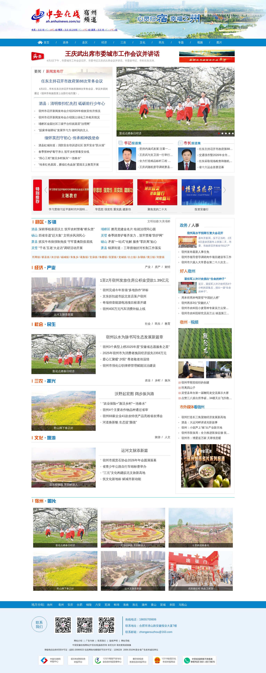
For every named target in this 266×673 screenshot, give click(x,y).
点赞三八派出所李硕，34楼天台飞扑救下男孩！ (210, 398)
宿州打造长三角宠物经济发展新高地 (203, 417)
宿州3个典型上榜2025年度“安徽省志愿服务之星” (136, 347)
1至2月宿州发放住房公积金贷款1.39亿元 (134, 280)
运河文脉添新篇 (134, 450)
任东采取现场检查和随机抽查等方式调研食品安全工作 (232, 161)
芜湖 (107, 604)
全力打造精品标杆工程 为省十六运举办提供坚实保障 (171, 160)
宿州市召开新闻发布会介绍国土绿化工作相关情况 (69, 117)
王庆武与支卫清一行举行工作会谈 (160, 154)
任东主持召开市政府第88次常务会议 (72, 81)
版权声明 (113, 641)
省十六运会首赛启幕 (211, 167)
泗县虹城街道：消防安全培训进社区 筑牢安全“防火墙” (72, 145)
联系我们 (102, 641)
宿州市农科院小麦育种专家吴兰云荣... (204, 308)
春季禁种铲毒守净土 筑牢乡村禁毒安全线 (64, 151)
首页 (46, 42)
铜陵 (89, 604)
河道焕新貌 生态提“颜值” (120, 422)
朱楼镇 (103, 257)
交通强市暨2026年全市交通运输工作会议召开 (227, 155)
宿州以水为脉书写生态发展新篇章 (134, 337)
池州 (49, 604)
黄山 (153, 604)
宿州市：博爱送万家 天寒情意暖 (201, 438)
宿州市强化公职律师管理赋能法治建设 (129, 365)
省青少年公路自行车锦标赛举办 (124, 466)
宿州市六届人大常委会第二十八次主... (204, 262)
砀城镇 (65, 257)
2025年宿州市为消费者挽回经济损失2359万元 (135, 353)
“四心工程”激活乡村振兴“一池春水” (60, 158)
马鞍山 (183, 604)
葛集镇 (84, 257)
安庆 (70, 604)
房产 (157, 266)
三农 (123, 42)
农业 (148, 380)
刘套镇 (160, 257)
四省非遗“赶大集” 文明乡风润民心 (62, 235)
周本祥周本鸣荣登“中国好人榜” (200, 297)
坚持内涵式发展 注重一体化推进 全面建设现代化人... (171, 148)
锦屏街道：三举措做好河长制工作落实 (134, 248)
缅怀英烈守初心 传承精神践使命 (72, 138)
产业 (148, 266)
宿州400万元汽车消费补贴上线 (124, 309)
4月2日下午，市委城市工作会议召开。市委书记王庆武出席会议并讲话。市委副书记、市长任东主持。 (101, 60)
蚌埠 (116, 604)
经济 (104, 42)
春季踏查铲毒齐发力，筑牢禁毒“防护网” (135, 235)
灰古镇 (55, 257)
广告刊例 (90, 641)
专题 (181, 42)
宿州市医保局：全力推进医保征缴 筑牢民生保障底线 (213, 432)
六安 (98, 604)
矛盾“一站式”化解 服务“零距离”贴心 (132, 241)
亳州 (61, 604)
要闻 (37, 71)
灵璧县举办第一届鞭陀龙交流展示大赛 (205, 392)
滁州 (144, 604)
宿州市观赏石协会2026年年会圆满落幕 (129, 460)
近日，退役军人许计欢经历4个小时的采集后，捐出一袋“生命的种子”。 (214, 287)
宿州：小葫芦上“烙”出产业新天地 (201, 427)
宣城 (163, 604)
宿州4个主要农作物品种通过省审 (125, 410)
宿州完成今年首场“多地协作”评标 (125, 290)
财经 (167, 266)
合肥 (79, 604)
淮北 (135, 604)
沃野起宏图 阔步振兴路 (134, 394)
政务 (66, 42)
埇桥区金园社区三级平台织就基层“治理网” (64, 123)
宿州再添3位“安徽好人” (195, 302)
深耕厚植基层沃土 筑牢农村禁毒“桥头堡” (67, 229)
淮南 (126, 604)
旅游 (157, 437)
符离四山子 (188, 387)
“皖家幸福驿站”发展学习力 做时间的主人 (63, 130)
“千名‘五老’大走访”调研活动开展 (61, 248)
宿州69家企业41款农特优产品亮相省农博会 (133, 416)
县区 (85, 42)
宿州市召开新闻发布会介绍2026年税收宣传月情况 (69, 110)
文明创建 (153, 221)
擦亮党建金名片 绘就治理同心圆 (133, 229)
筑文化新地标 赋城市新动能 (122, 479)
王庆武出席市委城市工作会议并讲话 (112, 53)
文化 (142, 42)
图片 (219, 42)
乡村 (157, 380)
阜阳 (172, 604)
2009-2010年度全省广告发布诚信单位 (140, 650)
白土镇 (132, 257)
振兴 (167, 380)
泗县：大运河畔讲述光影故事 (199, 422)
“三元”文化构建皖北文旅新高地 (124, 473)
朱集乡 (74, 257)
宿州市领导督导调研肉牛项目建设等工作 (206, 257)
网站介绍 (78, 641)
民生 (161, 42)
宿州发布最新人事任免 (195, 251)
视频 (200, 42)
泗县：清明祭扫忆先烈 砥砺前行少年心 (72, 103)
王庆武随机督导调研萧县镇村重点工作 (163, 167)
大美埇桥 (164, 221)
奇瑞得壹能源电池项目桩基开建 (124, 302)
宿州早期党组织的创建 (195, 382)
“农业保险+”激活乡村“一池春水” (124, 403)
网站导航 (125, 641)
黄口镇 (151, 257)
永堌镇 (141, 257)
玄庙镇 (93, 257)
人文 (167, 437)
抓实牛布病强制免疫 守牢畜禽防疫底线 (66, 241)
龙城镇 (122, 257)
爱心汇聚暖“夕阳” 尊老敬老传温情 (126, 359)
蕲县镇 (45, 257)
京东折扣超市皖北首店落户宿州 (124, 296)
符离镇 (36, 257)
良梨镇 (113, 257)
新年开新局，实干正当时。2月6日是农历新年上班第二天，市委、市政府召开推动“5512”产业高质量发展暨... (214, 242)
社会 (148, 323)
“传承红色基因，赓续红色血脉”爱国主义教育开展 (69, 164)
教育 (167, 323)
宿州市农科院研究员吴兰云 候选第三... (205, 313)
